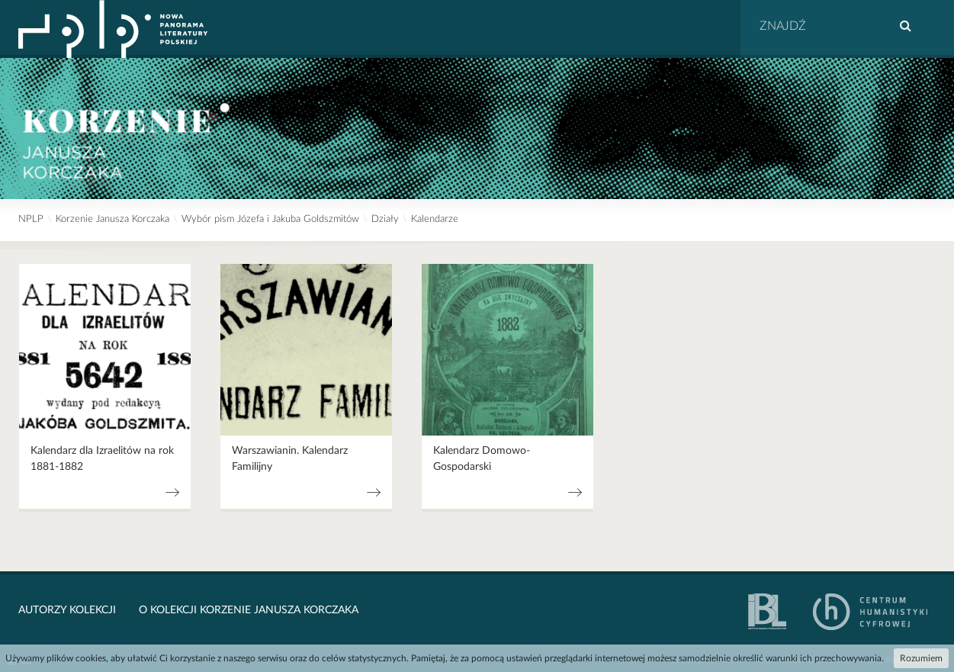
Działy (385, 219)
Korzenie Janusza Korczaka (112, 219)
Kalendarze (434, 219)
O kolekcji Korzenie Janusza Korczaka (248, 610)
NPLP (30, 219)
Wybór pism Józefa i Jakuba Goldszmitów (270, 219)
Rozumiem (921, 658)
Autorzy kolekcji (67, 610)
